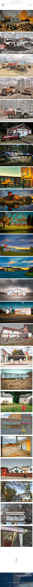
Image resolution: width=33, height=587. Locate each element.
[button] (30, 5)
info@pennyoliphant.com (24, 576)
